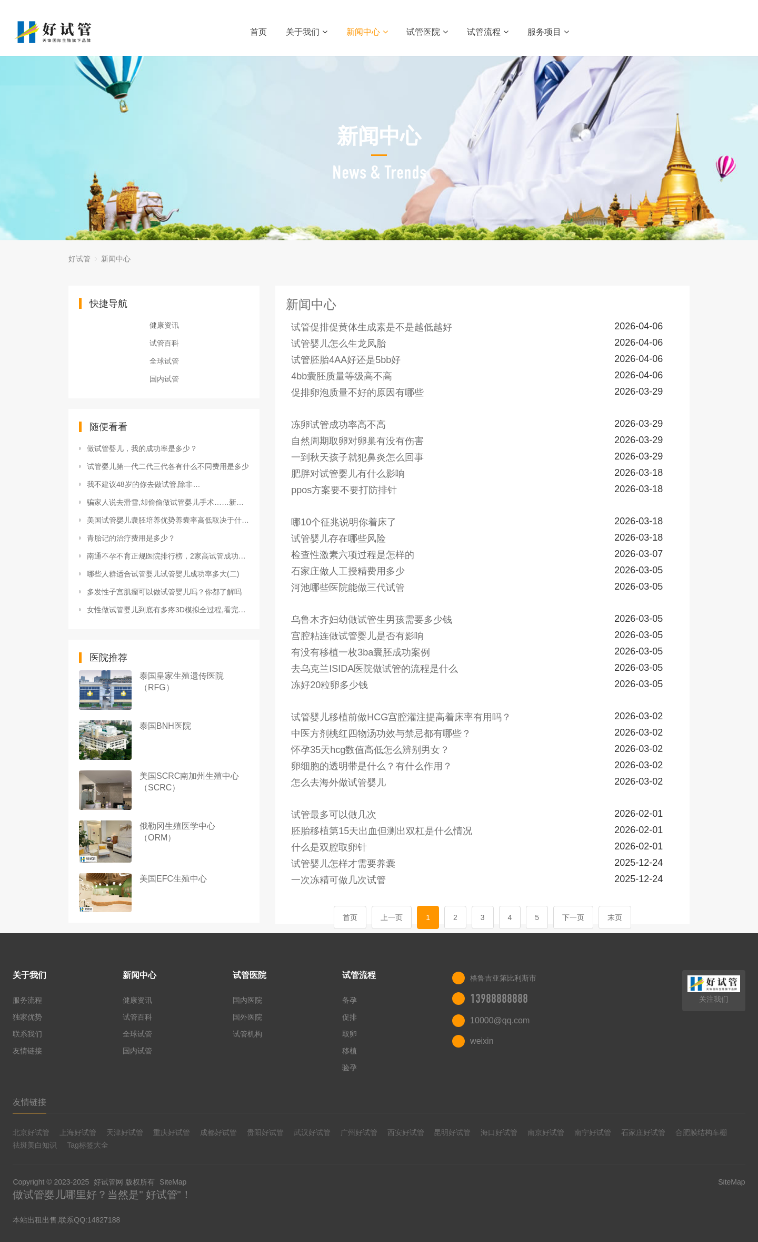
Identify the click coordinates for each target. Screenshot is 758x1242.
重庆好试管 (171, 1132)
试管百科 (164, 343)
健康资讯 (164, 325)
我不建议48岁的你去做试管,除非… (143, 484)
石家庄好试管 (643, 1132)
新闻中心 (367, 31)
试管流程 (487, 31)
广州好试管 (359, 1132)
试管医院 (427, 31)
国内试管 (164, 379)
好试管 (79, 259)
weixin (481, 1040)
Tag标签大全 (87, 1145)
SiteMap (172, 1182)
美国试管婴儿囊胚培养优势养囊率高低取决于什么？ (168, 520)
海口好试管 (499, 1132)
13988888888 (499, 998)
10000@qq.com (500, 1020)
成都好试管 (218, 1132)
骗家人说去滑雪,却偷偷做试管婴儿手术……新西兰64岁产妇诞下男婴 (168, 502)
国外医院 (247, 1017)
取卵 (349, 1034)
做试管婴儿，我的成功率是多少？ (142, 448)
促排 (349, 1017)
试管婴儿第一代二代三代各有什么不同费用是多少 (168, 466)
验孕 (349, 1067)
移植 (349, 1051)
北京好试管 (31, 1132)
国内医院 (247, 1000)
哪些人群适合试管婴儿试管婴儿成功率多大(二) (163, 574)
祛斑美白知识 (35, 1145)
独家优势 (27, 1017)
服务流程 (27, 1000)
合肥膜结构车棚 (701, 1132)
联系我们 (27, 1034)
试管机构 (247, 1034)
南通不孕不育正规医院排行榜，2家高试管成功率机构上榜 (168, 556)
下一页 (573, 917)
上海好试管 (77, 1132)
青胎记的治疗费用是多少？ (131, 538)
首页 (258, 31)
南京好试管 (545, 1132)
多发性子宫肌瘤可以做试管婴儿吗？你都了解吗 (164, 592)
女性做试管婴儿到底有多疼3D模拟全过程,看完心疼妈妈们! (168, 609)
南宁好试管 (592, 1132)
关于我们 (306, 31)
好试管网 (108, 1182)
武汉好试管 (312, 1132)
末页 (614, 917)
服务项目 (548, 31)
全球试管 (164, 361)
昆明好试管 (452, 1132)
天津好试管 (124, 1132)
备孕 (349, 1000)
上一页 (392, 917)
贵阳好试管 (265, 1132)
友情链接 (27, 1051)
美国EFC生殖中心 (173, 878)
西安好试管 (405, 1132)
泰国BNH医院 (165, 725)
